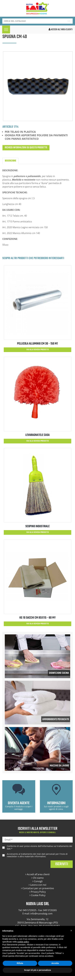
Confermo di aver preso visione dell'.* (39, 847)
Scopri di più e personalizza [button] (37, 970)
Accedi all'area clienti (37, 874)
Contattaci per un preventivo (37, 888)
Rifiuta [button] (20, 963)
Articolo (7, 126)
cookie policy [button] (23, 942)
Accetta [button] (55, 963)
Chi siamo (37, 877)
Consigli (37, 881)
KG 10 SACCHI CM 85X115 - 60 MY (37, 617)
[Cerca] (33, 21)
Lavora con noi (37, 884)
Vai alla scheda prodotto (37, 349)
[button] (71, 930)
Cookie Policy (37, 895)
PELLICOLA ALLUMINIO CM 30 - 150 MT (37, 343)
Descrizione (10, 161)
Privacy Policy (37, 891)
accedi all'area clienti (61, 30)
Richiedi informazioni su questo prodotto (26, 148)
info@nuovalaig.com (41, 913)
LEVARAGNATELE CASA (37, 435)
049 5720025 (29, 910)
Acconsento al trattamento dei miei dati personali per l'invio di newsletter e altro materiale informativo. (37, 855)
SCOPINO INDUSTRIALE (37, 526)
